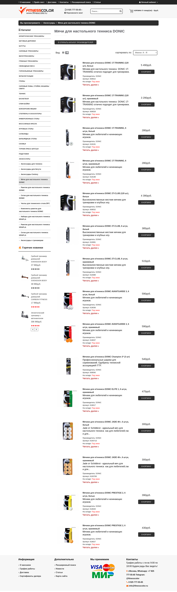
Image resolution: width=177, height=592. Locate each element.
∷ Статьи (97, 2)
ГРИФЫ (22, 81)
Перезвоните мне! (73, 13)
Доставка (24, 572)
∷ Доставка (51, 2)
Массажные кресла (28, 124)
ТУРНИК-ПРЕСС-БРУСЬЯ (28, 149)
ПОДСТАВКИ (24, 154)
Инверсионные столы (29, 119)
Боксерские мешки (27, 109)
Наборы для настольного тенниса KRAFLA (34, 218)
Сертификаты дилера (30, 576)
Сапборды (23, 134)
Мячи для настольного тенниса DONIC (33, 180)
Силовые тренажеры (28, 51)
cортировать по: (123, 52)
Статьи (59, 572)
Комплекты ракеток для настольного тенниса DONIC (31, 210)
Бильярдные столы (28, 139)
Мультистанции (26, 76)
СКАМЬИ (22, 144)
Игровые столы (26, 129)
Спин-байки (24, 104)
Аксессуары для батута (31, 169)
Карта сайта (61, 576)
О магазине (25, 565)
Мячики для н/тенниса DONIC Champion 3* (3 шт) (106, 357)
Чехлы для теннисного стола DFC (35, 203)
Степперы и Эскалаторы (30, 114)
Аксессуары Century (29, 174)
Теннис (22, 94)
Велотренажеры (26, 56)
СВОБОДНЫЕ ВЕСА (27, 66)
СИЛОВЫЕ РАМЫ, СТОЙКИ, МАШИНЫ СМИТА (34, 87)
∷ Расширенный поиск (80, 2)
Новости (60, 569)
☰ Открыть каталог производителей (75, 42)
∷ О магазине (24, 2)
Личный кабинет (148, 2)
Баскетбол (24, 99)
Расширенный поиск (66, 565)
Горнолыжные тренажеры (31, 71)
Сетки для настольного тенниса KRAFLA (33, 234)
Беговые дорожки (27, 41)
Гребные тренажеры (28, 61)
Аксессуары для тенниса (31, 164)
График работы (27, 569)
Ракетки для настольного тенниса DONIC (34, 188)
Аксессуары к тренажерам (32, 240)
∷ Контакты (63, 2)
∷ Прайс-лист (38, 2)
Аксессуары (24, 159)
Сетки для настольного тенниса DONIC (33, 196)
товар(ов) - (150, 10)
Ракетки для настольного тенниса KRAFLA (34, 226)
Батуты (22, 46)
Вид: (58, 52)
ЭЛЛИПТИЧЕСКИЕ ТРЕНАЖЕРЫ (31, 36)
